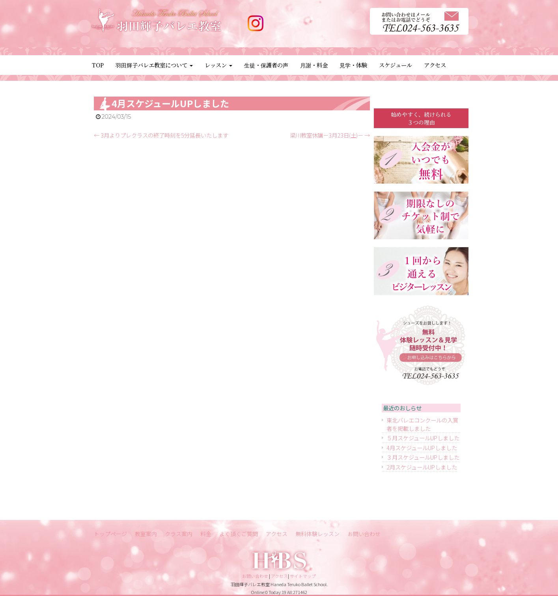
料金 (205, 534)
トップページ (110, 534)
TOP (98, 65)
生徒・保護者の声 (266, 65)
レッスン (218, 65)
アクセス (435, 65)
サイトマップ (303, 576)
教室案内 (146, 534)
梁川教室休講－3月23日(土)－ (330, 135)
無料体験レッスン (317, 534)
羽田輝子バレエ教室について (154, 65)
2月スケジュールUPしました (421, 467)
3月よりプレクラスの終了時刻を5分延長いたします (161, 135)
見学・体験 (353, 65)
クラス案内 (178, 534)
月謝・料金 (314, 65)
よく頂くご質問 (238, 534)
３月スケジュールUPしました (422, 457)
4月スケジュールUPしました (421, 447)
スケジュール (395, 65)
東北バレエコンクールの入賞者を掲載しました (422, 424)
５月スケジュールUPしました (422, 438)
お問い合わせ (364, 534)
